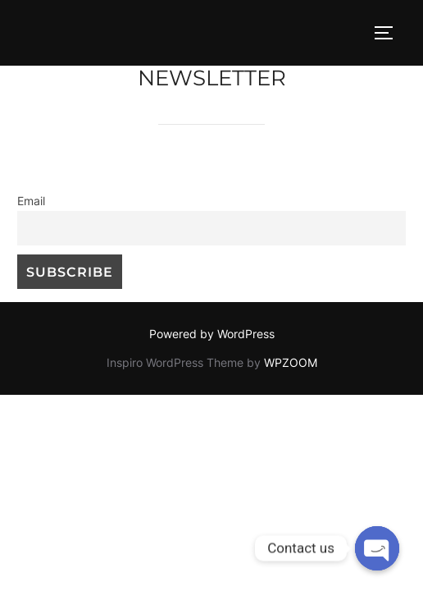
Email (31, 201)
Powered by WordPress (212, 334)
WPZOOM (290, 362)
